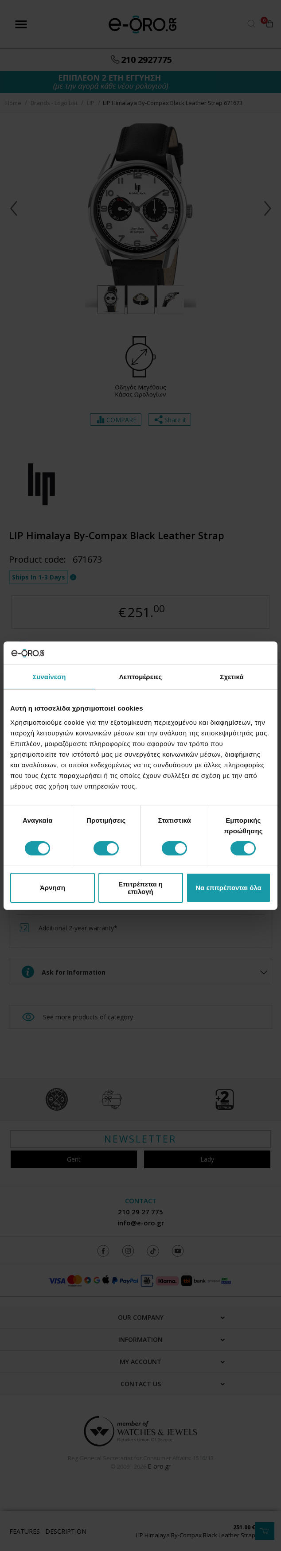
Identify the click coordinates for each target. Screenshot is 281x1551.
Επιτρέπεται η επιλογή (140, 887)
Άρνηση (52, 887)
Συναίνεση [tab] (49, 676)
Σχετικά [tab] (231, 676)
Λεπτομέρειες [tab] (140, 676)
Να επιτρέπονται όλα (228, 887)
